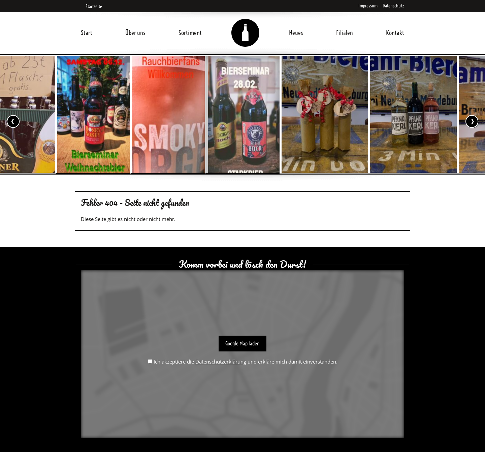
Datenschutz (393, 6)
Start (86, 33)
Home (245, 25)
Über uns (135, 33)
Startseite (91, 6)
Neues (296, 33)
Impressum (368, 6)
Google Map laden (242, 343)
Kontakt (395, 33)
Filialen (344, 33)
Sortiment (190, 33)
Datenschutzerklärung (220, 361)
